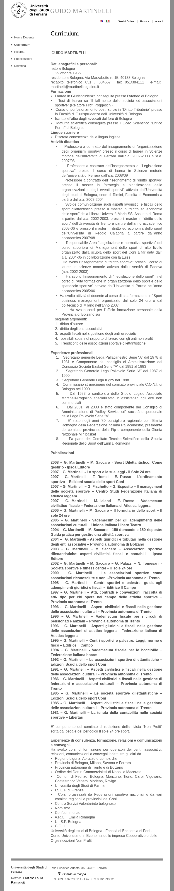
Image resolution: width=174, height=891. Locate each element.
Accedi (159, 21)
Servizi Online (126, 21)
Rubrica (144, 21)
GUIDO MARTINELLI (81, 11)
